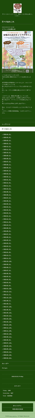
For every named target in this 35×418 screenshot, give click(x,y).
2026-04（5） (7, 134)
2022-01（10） (7, 288)
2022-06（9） (7, 273)
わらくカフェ (13, 416)
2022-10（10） (7, 261)
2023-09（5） (7, 228)
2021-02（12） (7, 321)
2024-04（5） (7, 207)
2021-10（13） (7, 297)
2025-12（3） (7, 146)
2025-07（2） (7, 161)
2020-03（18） (7, 355)
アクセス (4, 368)
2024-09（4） (7, 191)
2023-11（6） (7, 222)
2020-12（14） (7, 327)
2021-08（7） (7, 303)
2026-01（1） (7, 143)
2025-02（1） (7, 176)
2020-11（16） (7, 330)
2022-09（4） (7, 264)
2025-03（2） (7, 173)
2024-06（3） (7, 201)
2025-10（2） (7, 152)
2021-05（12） (7, 312)
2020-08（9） (7, 340)
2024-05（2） (7, 204)
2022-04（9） (7, 279)
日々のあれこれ (7, 129)
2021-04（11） (7, 315)
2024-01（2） (7, 216)
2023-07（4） (7, 234)
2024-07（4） (7, 198)
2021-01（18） (7, 324)
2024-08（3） (7, 194)
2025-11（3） (7, 149)
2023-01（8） (7, 252)
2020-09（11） (7, 337)
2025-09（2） (7, 155)
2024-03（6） (7, 210)
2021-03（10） (7, 318)
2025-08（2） (7, 158)
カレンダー (5, 363)
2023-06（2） (7, 237)
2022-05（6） (7, 276)
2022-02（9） (7, 285)
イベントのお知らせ (8, 29)
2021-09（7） (7, 300)
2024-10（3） (7, 188)
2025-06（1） (7, 164)
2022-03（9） (7, 282)
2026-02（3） (7, 140)
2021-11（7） (7, 294)
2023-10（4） (7, 225)
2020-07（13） (7, 343)
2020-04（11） (7, 352)
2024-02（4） (7, 213)
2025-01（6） (7, 179)
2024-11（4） (7, 185)
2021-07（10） (7, 306)
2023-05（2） (7, 240)
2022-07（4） (7, 270)
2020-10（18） (7, 334)
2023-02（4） (7, 249)
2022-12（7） (7, 255)
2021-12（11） (7, 291)
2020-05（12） (7, 349)
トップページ (6, 124)
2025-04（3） (7, 170)
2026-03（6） (7, 137)
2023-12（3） (7, 219)
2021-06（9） (7, 309)
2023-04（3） (7, 243)
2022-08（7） (7, 267)
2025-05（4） (7, 167)
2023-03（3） (7, 246)
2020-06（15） (7, 346)
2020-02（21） (7, 358)
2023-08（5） (7, 231)
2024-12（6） (7, 182)
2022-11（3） (7, 258)
